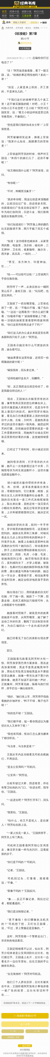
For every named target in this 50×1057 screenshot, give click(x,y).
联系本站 (29, 1056)
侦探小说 (26, 11)
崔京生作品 (26, 43)
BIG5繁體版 (25, 1050)
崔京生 (28, 28)
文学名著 (19, 28)
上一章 (37, 1031)
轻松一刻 (14, 15)
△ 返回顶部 (25, 1046)
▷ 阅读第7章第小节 (25, 1015)
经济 (4, 15)
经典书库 (9, 28)
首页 (4, 11)
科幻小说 (39, 11)
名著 (36, 15)
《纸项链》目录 (12, 1037)
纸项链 (36, 28)
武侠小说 (14, 11)
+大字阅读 (25, 48)
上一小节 (25, 1024)
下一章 (13, 1031)
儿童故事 (26, 15)
